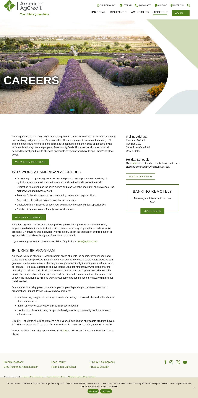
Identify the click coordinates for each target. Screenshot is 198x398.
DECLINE (106, 391)
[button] (189, 5)
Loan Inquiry (58, 362)
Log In (181, 13)
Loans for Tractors (55, 377)
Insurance (118, 12)
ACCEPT (93, 391)
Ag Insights (140, 12)
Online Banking (106, 5)
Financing (97, 12)
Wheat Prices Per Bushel (81, 377)
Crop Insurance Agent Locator (21, 366)
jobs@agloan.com (87, 241)
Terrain (125, 5)
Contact (161, 5)
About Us (160, 12)
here (65, 330)
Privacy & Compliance (102, 362)
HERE (114, 386)
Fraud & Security (99, 366)
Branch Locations (13, 362)
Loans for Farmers (33, 377)
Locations (176, 5)
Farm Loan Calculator (63, 366)
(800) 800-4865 (143, 5)
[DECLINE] (194, 387)
